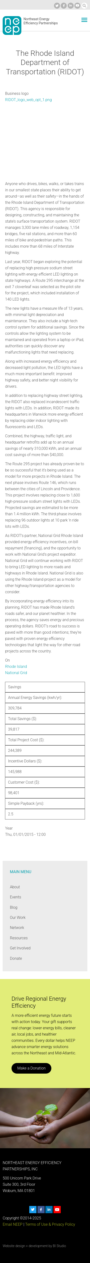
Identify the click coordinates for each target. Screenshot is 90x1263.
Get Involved (20, 948)
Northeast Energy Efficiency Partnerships (41, 21)
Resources (19, 938)
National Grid (16, 672)
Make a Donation (31, 1068)
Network (17, 927)
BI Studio (59, 1246)
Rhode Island (16, 666)
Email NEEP (12, 1224)
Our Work (17, 917)
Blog (13, 907)
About (15, 887)
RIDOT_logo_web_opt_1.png (28, 99)
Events (15, 897)
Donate (16, 958)
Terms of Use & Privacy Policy (50, 1224)
